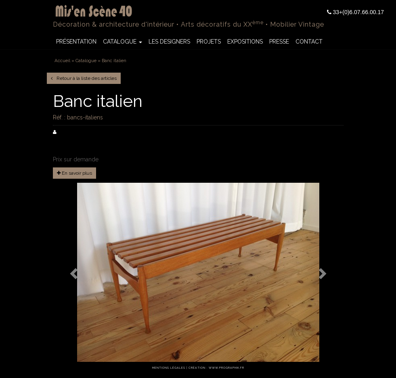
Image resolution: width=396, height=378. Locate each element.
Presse (279, 41)
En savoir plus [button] (74, 173)
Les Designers (169, 41)
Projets (209, 41)
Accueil (62, 60)
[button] (74, 273)
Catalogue (122, 41)
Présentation (76, 41)
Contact (309, 41)
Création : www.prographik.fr (216, 368)
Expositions (245, 41)
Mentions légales (168, 368)
